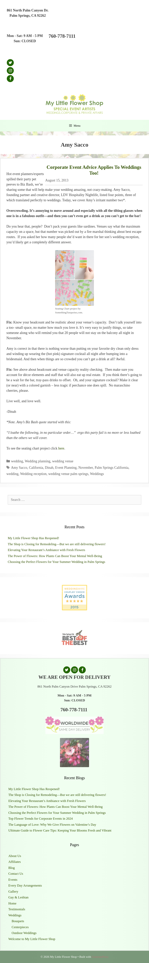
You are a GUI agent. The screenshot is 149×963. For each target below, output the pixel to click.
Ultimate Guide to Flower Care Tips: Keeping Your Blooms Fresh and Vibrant (59, 830)
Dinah (49, 468)
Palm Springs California (111, 468)
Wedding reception (33, 474)
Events (12, 880)
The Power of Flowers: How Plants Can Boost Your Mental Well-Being (55, 556)
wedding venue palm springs (68, 474)
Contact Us (15, 873)
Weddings (97, 474)
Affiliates (14, 862)
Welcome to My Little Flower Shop (31, 939)
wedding (17, 461)
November (85, 468)
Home (12, 903)
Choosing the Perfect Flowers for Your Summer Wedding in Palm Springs (56, 562)
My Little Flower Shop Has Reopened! (33, 538)
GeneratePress (100, 956)
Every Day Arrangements (25, 885)
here (61, 448)
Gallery (13, 891)
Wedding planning (37, 461)
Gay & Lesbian (18, 897)
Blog (11, 868)
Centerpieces (20, 927)
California (36, 468)
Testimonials (16, 909)
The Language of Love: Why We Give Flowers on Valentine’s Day (52, 824)
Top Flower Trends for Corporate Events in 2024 (40, 818)
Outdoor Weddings (24, 933)
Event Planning (66, 468)
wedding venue (62, 461)
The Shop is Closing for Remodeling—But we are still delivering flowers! (57, 544)
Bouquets (18, 921)
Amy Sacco (19, 468)
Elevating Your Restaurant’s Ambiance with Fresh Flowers (46, 550)
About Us (14, 856)
